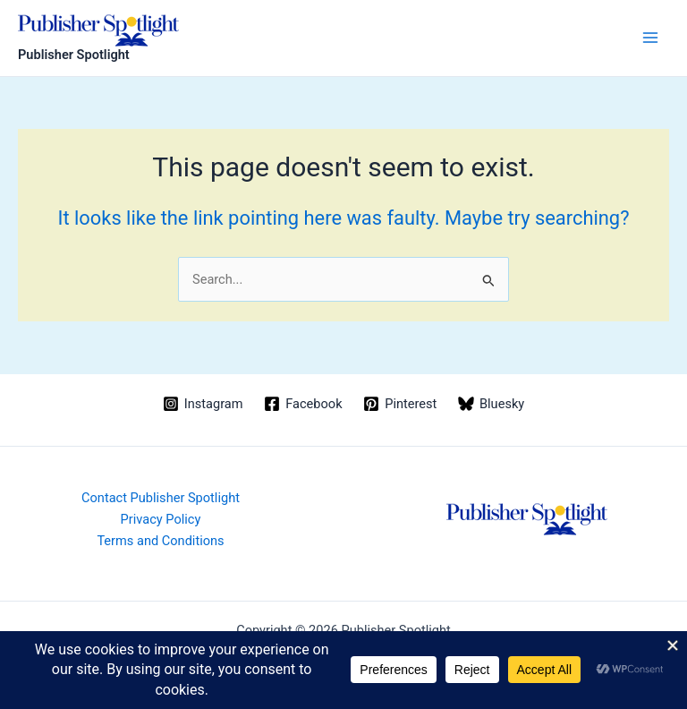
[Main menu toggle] (650, 37)
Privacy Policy (161, 519)
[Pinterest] (400, 404)
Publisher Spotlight (74, 55)
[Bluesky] (491, 404)
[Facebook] (303, 404)
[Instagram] (202, 404)
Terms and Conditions (160, 541)
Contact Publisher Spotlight (160, 498)
